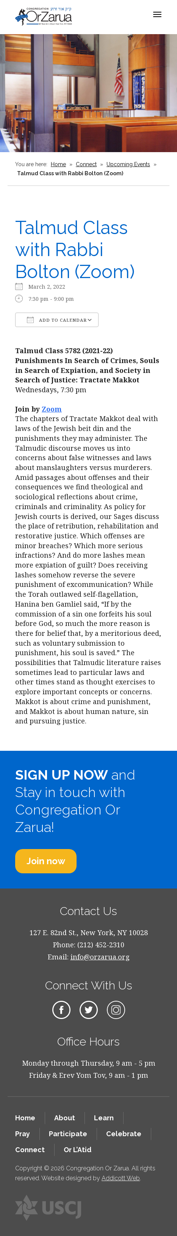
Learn (104, 1118)
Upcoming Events (128, 164)
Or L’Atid (77, 1150)
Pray (22, 1134)
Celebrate (123, 1134)
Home (58, 164)
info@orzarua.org (100, 956)
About (64, 1118)
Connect (86, 164)
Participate (68, 1134)
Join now (46, 860)
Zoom (52, 409)
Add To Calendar (57, 319)
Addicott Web (121, 1178)
